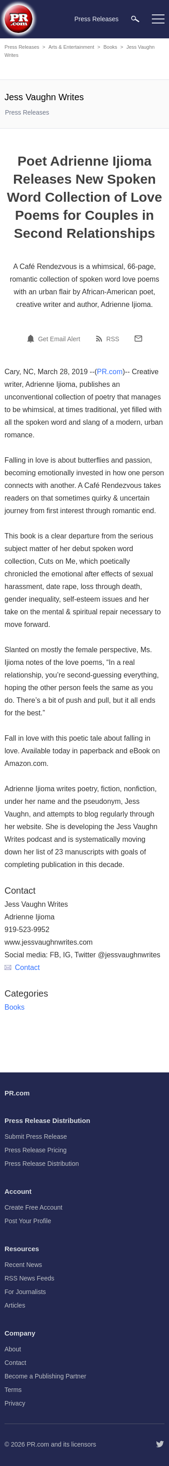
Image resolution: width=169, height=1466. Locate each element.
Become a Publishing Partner (45, 1376)
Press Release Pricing (36, 1150)
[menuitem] (135, 19)
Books (110, 47)
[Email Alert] (32, 338)
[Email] (138, 338)
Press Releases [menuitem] (96, 19)
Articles (15, 1305)
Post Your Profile (28, 1221)
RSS (112, 339)
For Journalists (25, 1291)
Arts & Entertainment (71, 47)
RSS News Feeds (29, 1278)
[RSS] (100, 338)
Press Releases (22, 47)
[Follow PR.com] (159, 1444)
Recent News (23, 1264)
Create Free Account (33, 1207)
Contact (22, 967)
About (13, 1349)
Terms (13, 1389)
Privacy (15, 1403)
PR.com (110, 372)
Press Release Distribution (42, 1163)
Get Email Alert (59, 339)
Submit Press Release (36, 1136)
